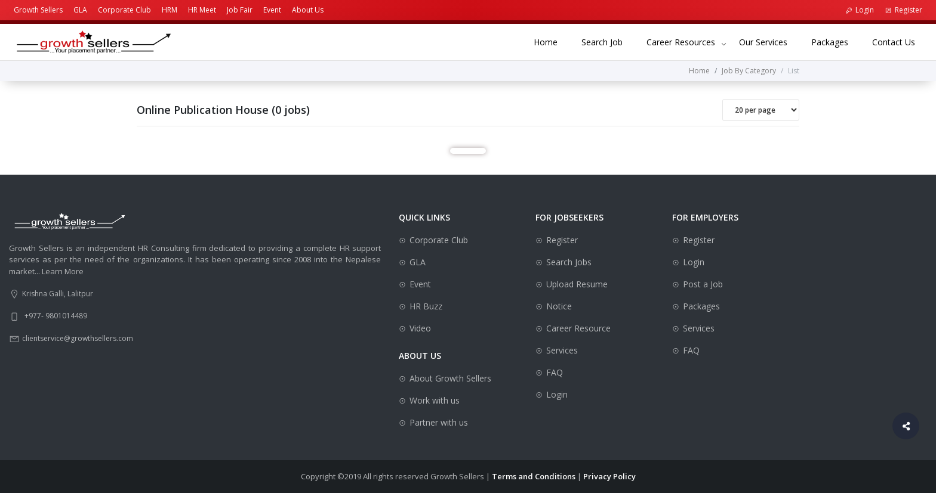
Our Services (769, 41)
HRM (169, 10)
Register (903, 10)
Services (562, 350)
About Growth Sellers (450, 378)
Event (272, 10)
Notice (559, 306)
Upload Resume (577, 284)
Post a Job (703, 284)
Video (420, 328)
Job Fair (240, 10)
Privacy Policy (609, 476)
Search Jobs (569, 262)
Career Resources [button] (680, 42)
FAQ (554, 372)
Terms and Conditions (533, 476)
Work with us (435, 400)
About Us (308, 10)
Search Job (608, 41)
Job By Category (749, 71)
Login (859, 10)
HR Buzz (426, 306)
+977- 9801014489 (55, 316)
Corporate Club (124, 10)
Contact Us (899, 41)
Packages (835, 41)
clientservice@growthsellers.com (77, 338)
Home (551, 41)
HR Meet (202, 10)
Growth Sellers (38, 10)
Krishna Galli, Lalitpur (57, 294)
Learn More (63, 271)
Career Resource (578, 328)
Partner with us (439, 422)
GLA (80, 10)
